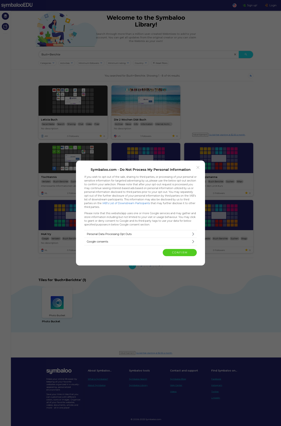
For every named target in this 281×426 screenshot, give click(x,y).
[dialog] (140, 213)
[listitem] (140, 234)
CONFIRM (180, 252)
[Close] (198, 167)
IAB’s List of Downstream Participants (126, 203)
